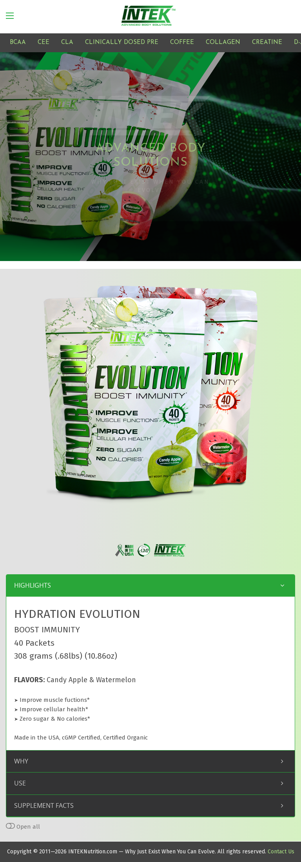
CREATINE (267, 43)
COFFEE (182, 43)
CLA (67, 43)
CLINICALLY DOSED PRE (121, 43)
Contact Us (281, 851)
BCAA (18, 43)
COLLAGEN (223, 43)
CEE (43, 43)
